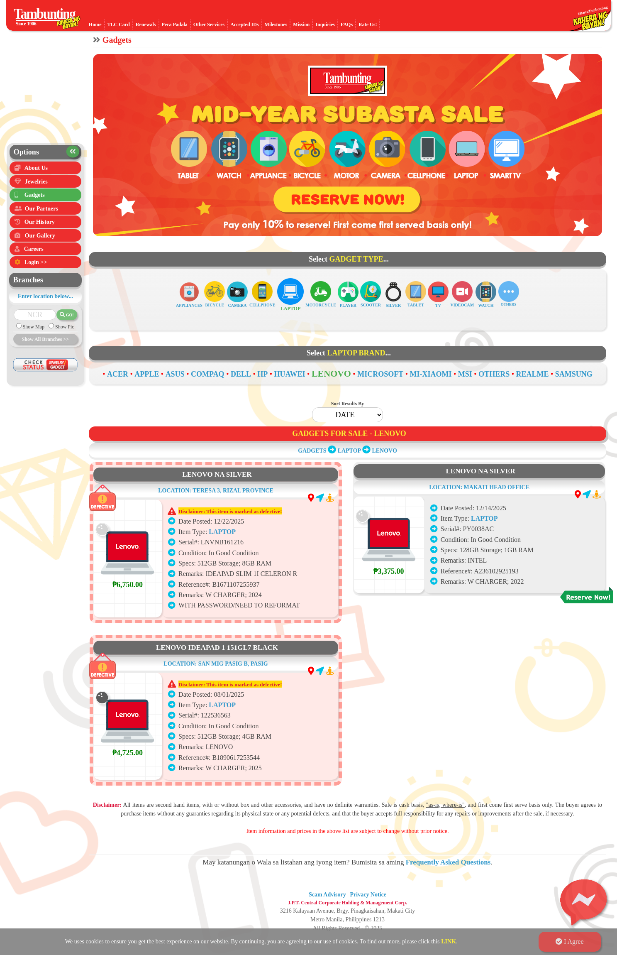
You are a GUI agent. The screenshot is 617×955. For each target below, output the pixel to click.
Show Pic (64, 334)
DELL (241, 374)
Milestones (276, 24)
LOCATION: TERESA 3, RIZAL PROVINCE (215, 528)
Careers (34, 255)
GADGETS (312, 451)
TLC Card (118, 24)
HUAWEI (289, 374)
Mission (301, 24)
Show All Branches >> (45, 346)
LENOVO (331, 373)
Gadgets (34, 197)
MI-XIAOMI (430, 374)
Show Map (33, 334)
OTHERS (494, 374)
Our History (39, 226)
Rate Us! (367, 24)
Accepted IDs (244, 24)
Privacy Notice (368, 894)
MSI (465, 374)
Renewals (146, 24)
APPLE (146, 374)
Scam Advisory (327, 894)
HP (262, 374)
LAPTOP (349, 451)
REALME (532, 374)
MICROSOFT (380, 374)
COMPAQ (207, 374)
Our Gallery (40, 241)
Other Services (208, 24)
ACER (117, 374)
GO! (66, 321)
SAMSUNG (574, 374)
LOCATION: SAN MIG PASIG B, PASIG (215, 701)
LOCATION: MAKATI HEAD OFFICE (479, 513)
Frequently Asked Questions (448, 862)
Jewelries (36, 183)
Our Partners (41, 212)
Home (95, 24)
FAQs (347, 24)
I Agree (570, 941)
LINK (448, 941)
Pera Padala (175, 24)
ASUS (175, 374)
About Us (36, 168)
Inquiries (325, 24)
